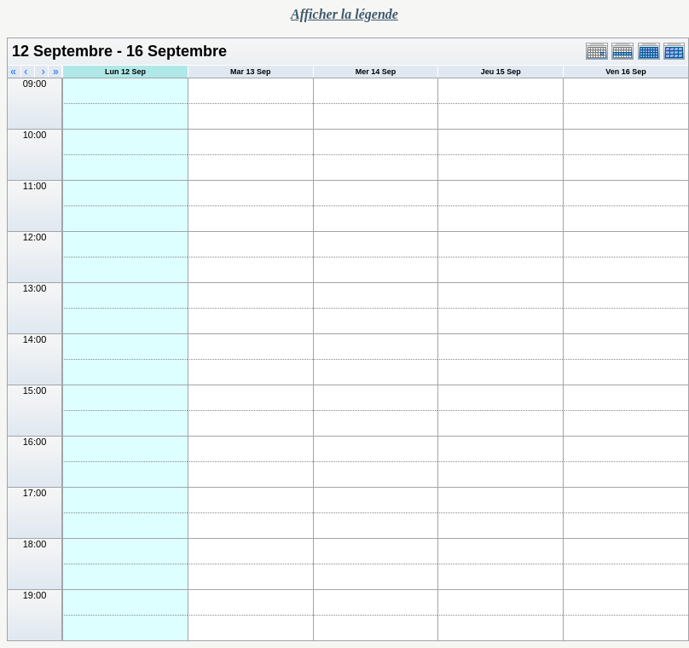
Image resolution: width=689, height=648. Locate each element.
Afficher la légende (344, 14)
